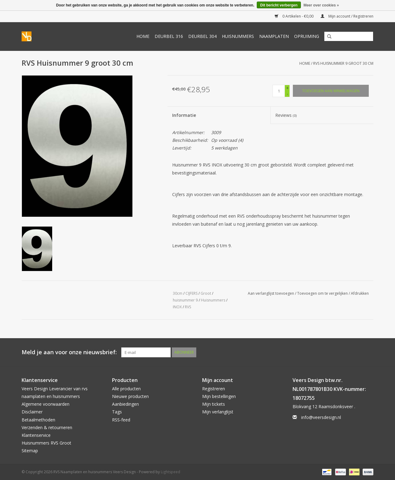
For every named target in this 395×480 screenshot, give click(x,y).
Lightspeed (170, 471)
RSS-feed (121, 420)
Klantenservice (36, 435)
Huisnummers (238, 36)
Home (142, 36)
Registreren (213, 389)
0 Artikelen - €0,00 (294, 16)
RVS (188, 307)
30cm (177, 293)
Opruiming (306, 36)
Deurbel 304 (202, 36)
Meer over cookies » (321, 5)
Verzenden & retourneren (47, 427)
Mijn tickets (213, 404)
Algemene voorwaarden (45, 404)
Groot (206, 293)
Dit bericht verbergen (278, 5)
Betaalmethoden (38, 420)
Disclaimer (32, 412)
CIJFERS (191, 293)
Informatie (184, 115)
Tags (117, 412)
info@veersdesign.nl (321, 417)
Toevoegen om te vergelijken (323, 293)
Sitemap (30, 450)
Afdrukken (360, 293)
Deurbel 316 (169, 36)
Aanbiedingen (125, 404)
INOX (177, 307)
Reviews (286, 115)
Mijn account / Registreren (347, 16)
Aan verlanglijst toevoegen (271, 293)
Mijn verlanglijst (217, 412)
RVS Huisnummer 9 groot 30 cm (343, 63)
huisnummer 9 (185, 300)
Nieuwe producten (130, 396)
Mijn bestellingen (219, 396)
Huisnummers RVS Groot (46, 443)
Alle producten (126, 389)
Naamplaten (274, 36)
